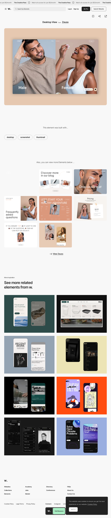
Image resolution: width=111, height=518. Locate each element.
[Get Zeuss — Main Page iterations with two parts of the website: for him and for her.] (20, 181)
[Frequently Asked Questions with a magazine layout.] (20, 208)
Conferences (50, 490)
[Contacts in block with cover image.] (90, 181)
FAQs (69, 487)
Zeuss (65, 22)
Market (27, 494)
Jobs (26, 490)
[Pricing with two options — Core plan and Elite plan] (90, 208)
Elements (7, 494)
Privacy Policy (30, 504)
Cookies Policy (9, 504)
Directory (49, 487)
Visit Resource (59, 511)
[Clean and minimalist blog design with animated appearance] (55, 181)
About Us (70, 490)
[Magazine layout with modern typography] (20, 235)
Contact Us (71, 494)
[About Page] (29, 395)
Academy (28, 487)
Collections (8, 490)
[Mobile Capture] (55, 235)
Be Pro (86, 9)
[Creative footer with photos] (55, 208)
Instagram (57, 504)
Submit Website (99, 9)
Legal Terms (20, 504)
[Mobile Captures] (29, 314)
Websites (7, 487)
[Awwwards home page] (49, 511)
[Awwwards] (9, 9)
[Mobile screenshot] (29, 436)
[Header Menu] (82, 314)
